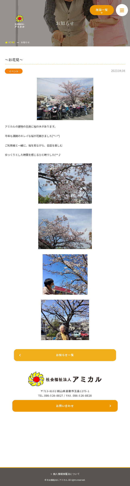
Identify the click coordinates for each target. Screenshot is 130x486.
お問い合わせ (83, 406)
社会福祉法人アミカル (20, 21)
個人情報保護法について (65, 474)
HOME (10, 42)
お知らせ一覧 (44, 355)
